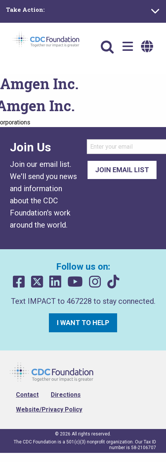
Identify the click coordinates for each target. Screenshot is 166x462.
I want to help (83, 323)
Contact (27, 394)
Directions (66, 394)
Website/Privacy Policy (49, 409)
